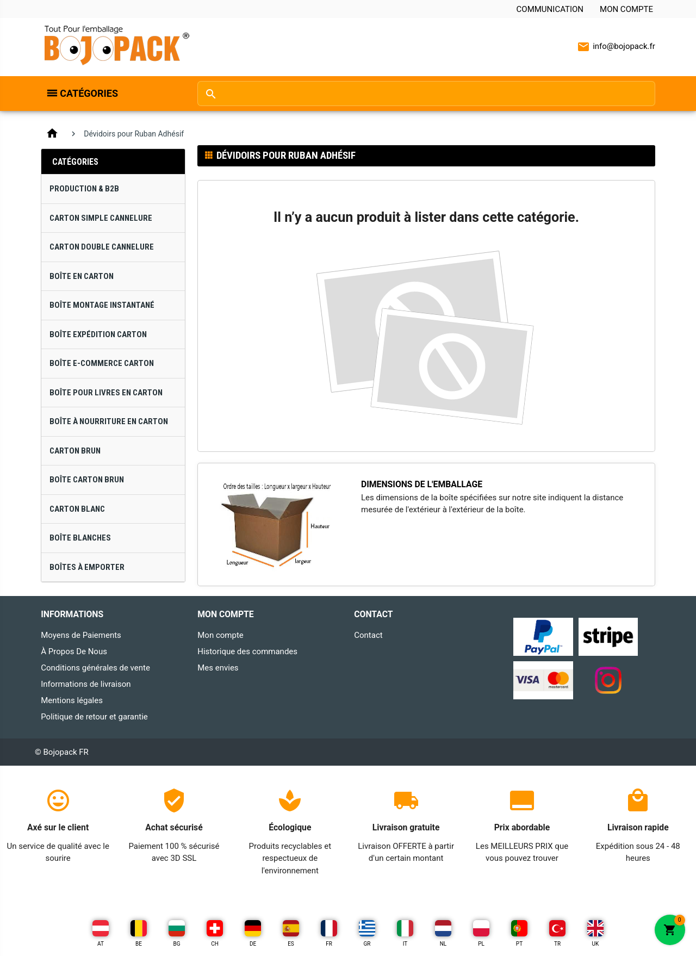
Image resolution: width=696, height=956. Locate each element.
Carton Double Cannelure (101, 247)
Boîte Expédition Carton (98, 334)
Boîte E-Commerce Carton (101, 363)
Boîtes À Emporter (87, 567)
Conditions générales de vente (95, 668)
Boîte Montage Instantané (101, 305)
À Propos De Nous (74, 651)
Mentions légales (72, 700)
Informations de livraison (85, 684)
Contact (368, 635)
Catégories (89, 93)
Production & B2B (84, 189)
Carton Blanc (77, 509)
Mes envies (217, 668)
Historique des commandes (247, 651)
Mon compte (626, 9)
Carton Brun (75, 451)
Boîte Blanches (80, 538)
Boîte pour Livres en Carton (106, 393)
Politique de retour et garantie (94, 717)
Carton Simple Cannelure (100, 218)
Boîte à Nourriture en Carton (108, 421)
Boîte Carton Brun (86, 480)
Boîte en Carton (81, 276)
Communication (550, 9)
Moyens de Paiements (81, 635)
